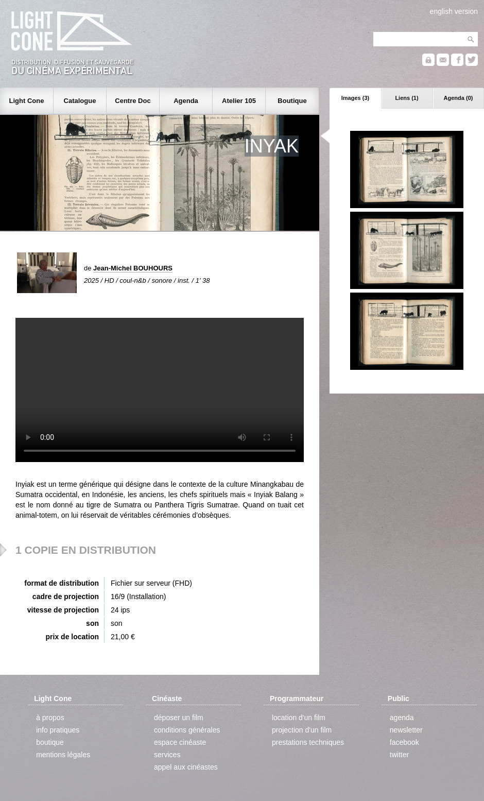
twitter (399, 755)
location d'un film (298, 717)
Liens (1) (406, 98)
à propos (50, 717)
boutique (50, 742)
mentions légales (63, 755)
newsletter (406, 730)
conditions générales (187, 730)
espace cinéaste (180, 742)
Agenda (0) (458, 98)
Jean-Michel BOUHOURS (132, 268)
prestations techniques (308, 742)
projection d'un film (302, 730)
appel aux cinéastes (186, 767)
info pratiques (57, 730)
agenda (402, 717)
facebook (404, 742)
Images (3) (355, 98)
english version (454, 11)
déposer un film (178, 717)
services (167, 755)
